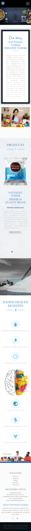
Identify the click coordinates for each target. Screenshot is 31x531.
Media (15, 480)
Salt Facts (15, 482)
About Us (15, 476)
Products (15, 478)
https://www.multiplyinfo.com (19, 528)
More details (15, 232)
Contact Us (15, 485)
